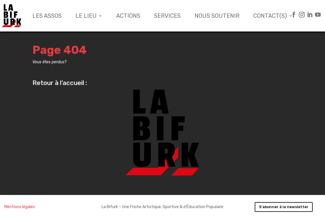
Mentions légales (19, 206)
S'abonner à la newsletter (283, 207)
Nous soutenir (217, 16)
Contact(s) (270, 16)
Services (167, 16)
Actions (128, 16)
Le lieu (86, 16)
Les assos (47, 16)
